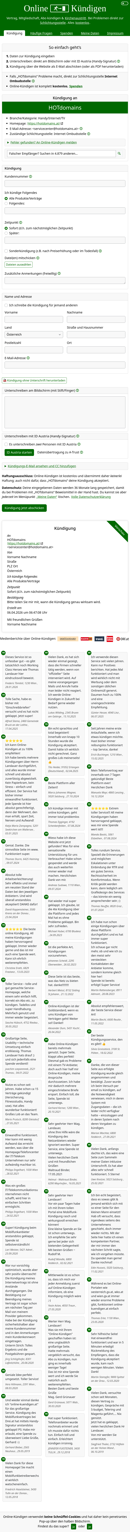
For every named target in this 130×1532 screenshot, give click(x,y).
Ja (73, 1526)
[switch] (124, 3)
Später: (14, 233)
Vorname (11, 312)
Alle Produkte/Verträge (25, 198)
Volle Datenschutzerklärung (91, 497)
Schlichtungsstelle (53, 23)
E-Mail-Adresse (15, 358)
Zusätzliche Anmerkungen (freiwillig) (31, 273)
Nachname (74, 312)
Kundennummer (16, 176)
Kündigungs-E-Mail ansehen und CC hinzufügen (42, 466)
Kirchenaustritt (75, 18)
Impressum (115, 33)
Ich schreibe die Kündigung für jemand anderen (43, 305)
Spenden (66, 33)
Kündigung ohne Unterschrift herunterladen (36, 380)
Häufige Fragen (41, 33)
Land (8, 327)
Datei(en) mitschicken (20, 258)
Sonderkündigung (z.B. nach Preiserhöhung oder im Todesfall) (53, 251)
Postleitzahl (13, 343)
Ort (69, 343)
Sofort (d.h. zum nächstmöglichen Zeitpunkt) (41, 228)
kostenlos (82, 23)
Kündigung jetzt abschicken (24, 508)
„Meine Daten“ (46, 497)
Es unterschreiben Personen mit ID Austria (43, 444)
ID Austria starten (19, 452)
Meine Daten (90, 33)
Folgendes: (17, 203)
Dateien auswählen (18, 264)
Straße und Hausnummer (85, 327)
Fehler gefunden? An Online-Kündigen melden (43, 142)
